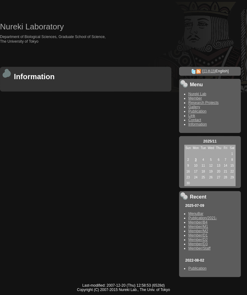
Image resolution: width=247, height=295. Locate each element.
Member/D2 (198, 239)
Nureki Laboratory (32, 26)
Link (191, 115)
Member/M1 (198, 226)
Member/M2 (198, 231)
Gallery (194, 107)
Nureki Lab (197, 94)
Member (195, 98)
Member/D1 (198, 235)
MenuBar (195, 214)
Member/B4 (197, 222)
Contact (194, 120)
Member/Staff (199, 248)
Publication (197, 111)
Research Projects (203, 102)
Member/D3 (198, 244)
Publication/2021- (202, 218)
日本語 (209, 71)
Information (197, 124)
